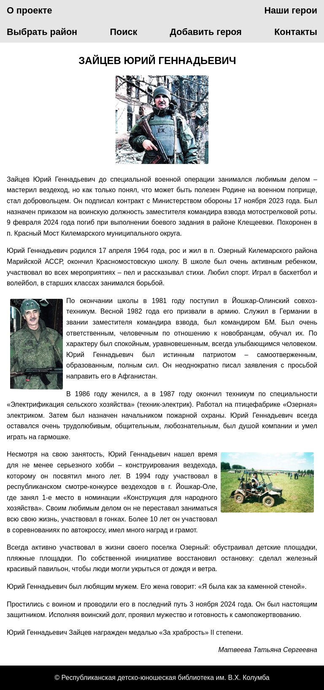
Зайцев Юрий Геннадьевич (157, 60)
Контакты (295, 32)
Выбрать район (42, 32)
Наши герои (290, 10)
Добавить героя (206, 32)
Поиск (123, 32)
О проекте (29, 10)
